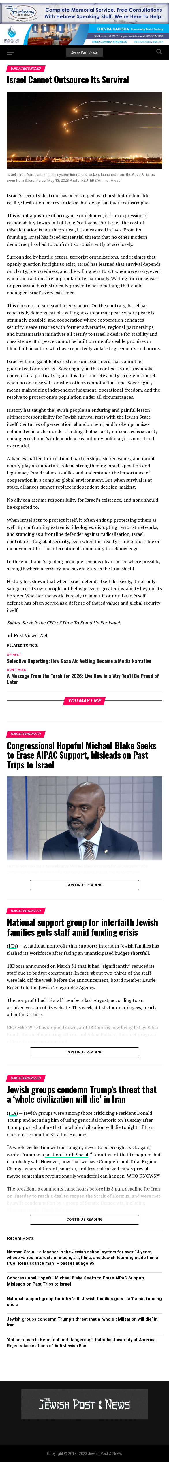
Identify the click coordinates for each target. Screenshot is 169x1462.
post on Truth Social (66, 1154)
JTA (12, 946)
